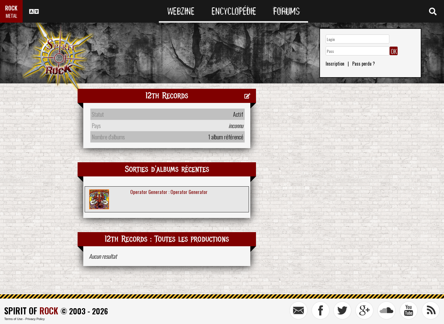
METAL (11, 15)
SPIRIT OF (31, 310)
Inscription (335, 63)
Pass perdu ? (363, 63)
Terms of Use (13, 319)
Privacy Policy (35, 319)
